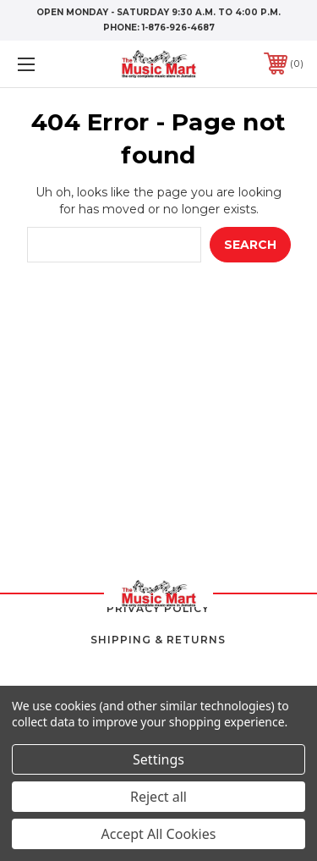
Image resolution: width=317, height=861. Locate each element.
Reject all (158, 796)
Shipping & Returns (158, 639)
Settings (158, 759)
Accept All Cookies (158, 834)
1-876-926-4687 (178, 27)
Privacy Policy (158, 608)
